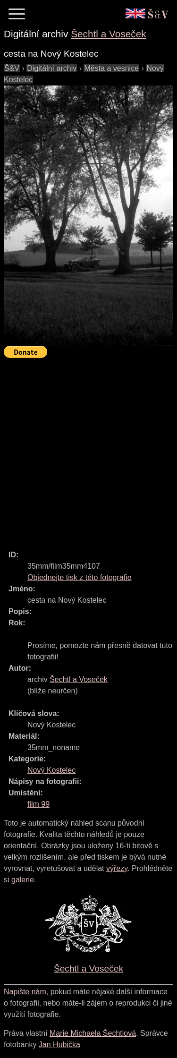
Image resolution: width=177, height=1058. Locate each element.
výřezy (116, 868)
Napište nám (25, 992)
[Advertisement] (88, 449)
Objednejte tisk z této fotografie (79, 577)
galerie (22, 880)
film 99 (38, 804)
